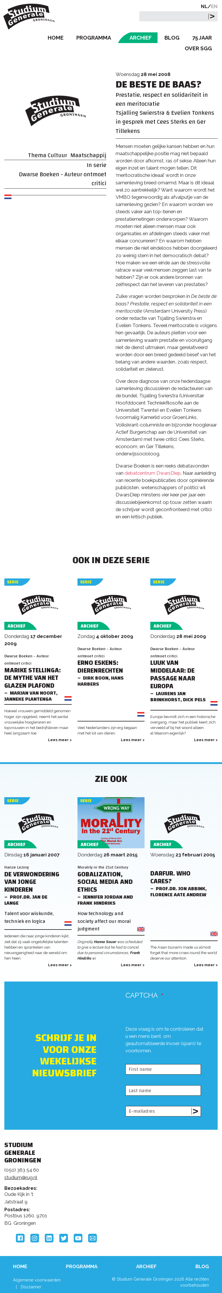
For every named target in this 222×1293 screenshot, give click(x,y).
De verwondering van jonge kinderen (31, 882)
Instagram (34, 1238)
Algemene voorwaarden (37, 1279)
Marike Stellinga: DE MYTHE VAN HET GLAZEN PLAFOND (32, 678)
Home (56, 38)
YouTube (78, 1238)
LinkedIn (49, 1238)
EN (214, 6)
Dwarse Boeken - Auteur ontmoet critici (62, 179)
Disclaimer (31, 1286)
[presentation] (169, 1052)
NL (204, 6)
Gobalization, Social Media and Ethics (105, 882)
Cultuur (57, 155)
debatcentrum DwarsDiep (153, 473)
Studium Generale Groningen (30, 16)
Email (92, 1238)
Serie (12, 582)
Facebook (20, 1238)
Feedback (108, 1178)
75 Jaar (202, 38)
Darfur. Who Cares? (170, 877)
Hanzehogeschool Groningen (182, 1194)
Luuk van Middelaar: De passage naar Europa (172, 674)
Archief (141, 38)
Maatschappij (88, 155)
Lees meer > (60, 740)
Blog (172, 38)
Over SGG (198, 48)
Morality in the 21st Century (102, 867)
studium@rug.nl (20, 1177)
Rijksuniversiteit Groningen (182, 1170)
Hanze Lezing (16, 867)
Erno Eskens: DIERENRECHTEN (100, 667)
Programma (93, 38)
